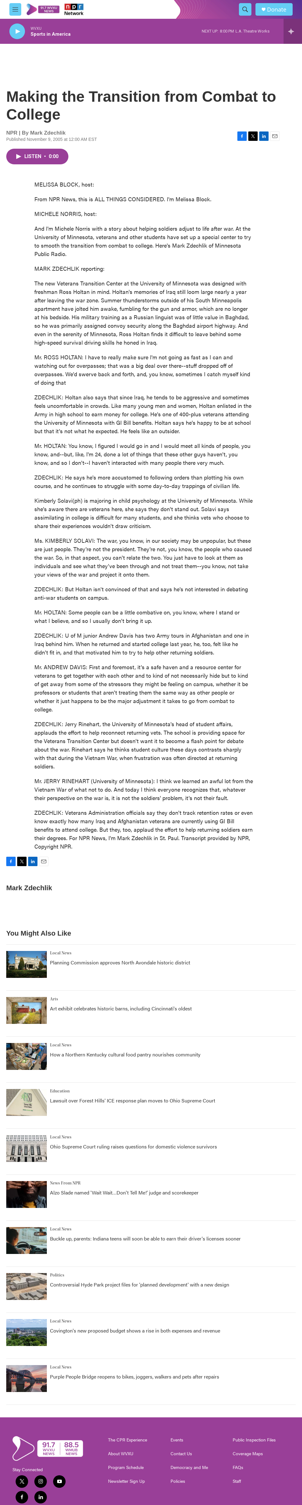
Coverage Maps (248, 1453)
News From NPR (65, 1183)
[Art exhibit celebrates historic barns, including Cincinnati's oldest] (26, 1010)
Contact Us (181, 1453)
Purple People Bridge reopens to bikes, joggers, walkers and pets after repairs (134, 1376)
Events (177, 1439)
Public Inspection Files (254, 1439)
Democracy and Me (189, 1467)
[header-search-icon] (245, 9)
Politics (57, 1275)
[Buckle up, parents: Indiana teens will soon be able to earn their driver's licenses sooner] (26, 1240)
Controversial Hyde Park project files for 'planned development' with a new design (139, 1284)
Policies (178, 1481)
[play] (17, 31)
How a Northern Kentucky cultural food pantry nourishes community (125, 1054)
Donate (276, 9)
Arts (54, 999)
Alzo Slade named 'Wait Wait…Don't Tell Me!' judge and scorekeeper (124, 1192)
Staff (237, 1481)
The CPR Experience (127, 1439)
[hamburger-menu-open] (15, 9)
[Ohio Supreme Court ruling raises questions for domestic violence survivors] (26, 1148)
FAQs (238, 1467)
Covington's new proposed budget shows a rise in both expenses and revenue (135, 1330)
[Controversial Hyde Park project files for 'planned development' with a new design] (26, 1286)
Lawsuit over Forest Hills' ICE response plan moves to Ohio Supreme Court (132, 1100)
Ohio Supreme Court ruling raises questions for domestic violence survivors (133, 1146)
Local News (61, 953)
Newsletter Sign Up (126, 1481)
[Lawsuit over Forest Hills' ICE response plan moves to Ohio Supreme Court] (26, 1102)
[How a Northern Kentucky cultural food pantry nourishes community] (26, 1056)
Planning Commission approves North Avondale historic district (120, 962)
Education (60, 1091)
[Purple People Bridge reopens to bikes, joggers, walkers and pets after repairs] (26, 1378)
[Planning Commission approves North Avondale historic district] (26, 964)
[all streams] (293, 31)
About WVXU (120, 1453)
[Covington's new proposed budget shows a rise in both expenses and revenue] (26, 1332)
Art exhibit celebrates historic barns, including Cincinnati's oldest (121, 1008)
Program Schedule (126, 1467)
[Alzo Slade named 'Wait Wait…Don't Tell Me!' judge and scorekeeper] (26, 1194)
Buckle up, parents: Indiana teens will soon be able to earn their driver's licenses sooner (145, 1238)
